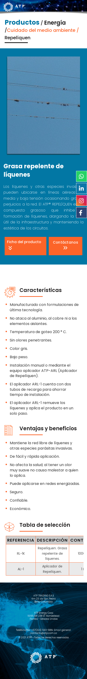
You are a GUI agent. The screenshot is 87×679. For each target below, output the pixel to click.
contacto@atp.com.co (43, 633)
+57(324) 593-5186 (41, 630)
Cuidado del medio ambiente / (43, 30)
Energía (55, 22)
